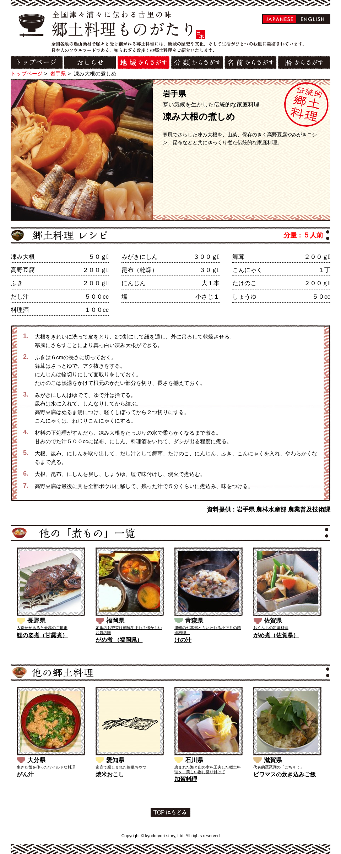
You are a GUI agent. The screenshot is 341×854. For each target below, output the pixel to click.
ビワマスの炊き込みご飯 (284, 774)
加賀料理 (185, 779)
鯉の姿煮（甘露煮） (42, 635)
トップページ (27, 73)
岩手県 (58, 73)
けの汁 (182, 640)
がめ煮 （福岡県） (119, 640)
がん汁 (25, 774)
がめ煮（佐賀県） (276, 635)
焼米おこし (110, 774)
